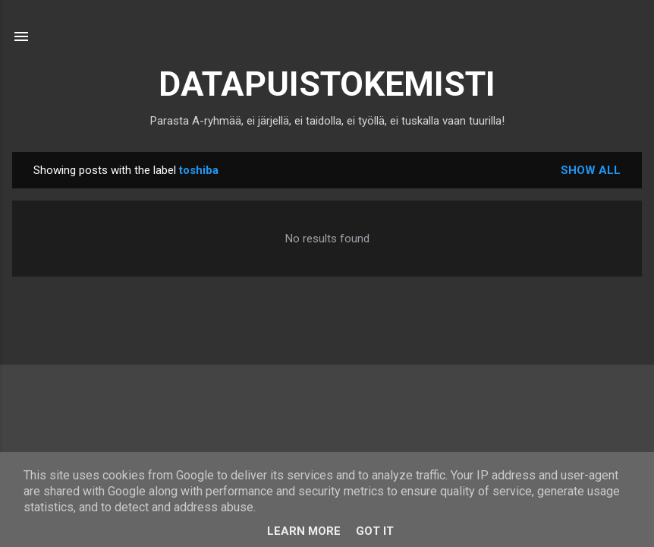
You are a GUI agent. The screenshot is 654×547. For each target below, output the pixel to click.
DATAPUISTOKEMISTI (327, 84)
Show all (591, 170)
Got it (375, 531)
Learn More (304, 531)
